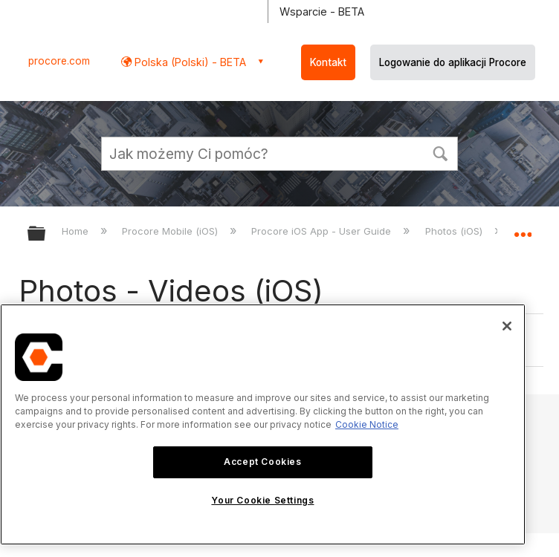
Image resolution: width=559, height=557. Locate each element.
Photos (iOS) (455, 231)
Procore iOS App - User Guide (322, 231)
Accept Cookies (262, 461)
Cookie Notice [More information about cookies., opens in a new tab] (366, 424)
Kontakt (328, 62)
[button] (440, 152)
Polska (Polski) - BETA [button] (189, 62)
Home (76, 231)
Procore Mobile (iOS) (171, 231)
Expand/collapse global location (522, 228)
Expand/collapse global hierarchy (46, 234)
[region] (263, 424)
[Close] (507, 326)
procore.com (59, 61)
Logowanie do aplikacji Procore (452, 62)
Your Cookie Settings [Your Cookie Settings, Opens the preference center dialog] (262, 500)
